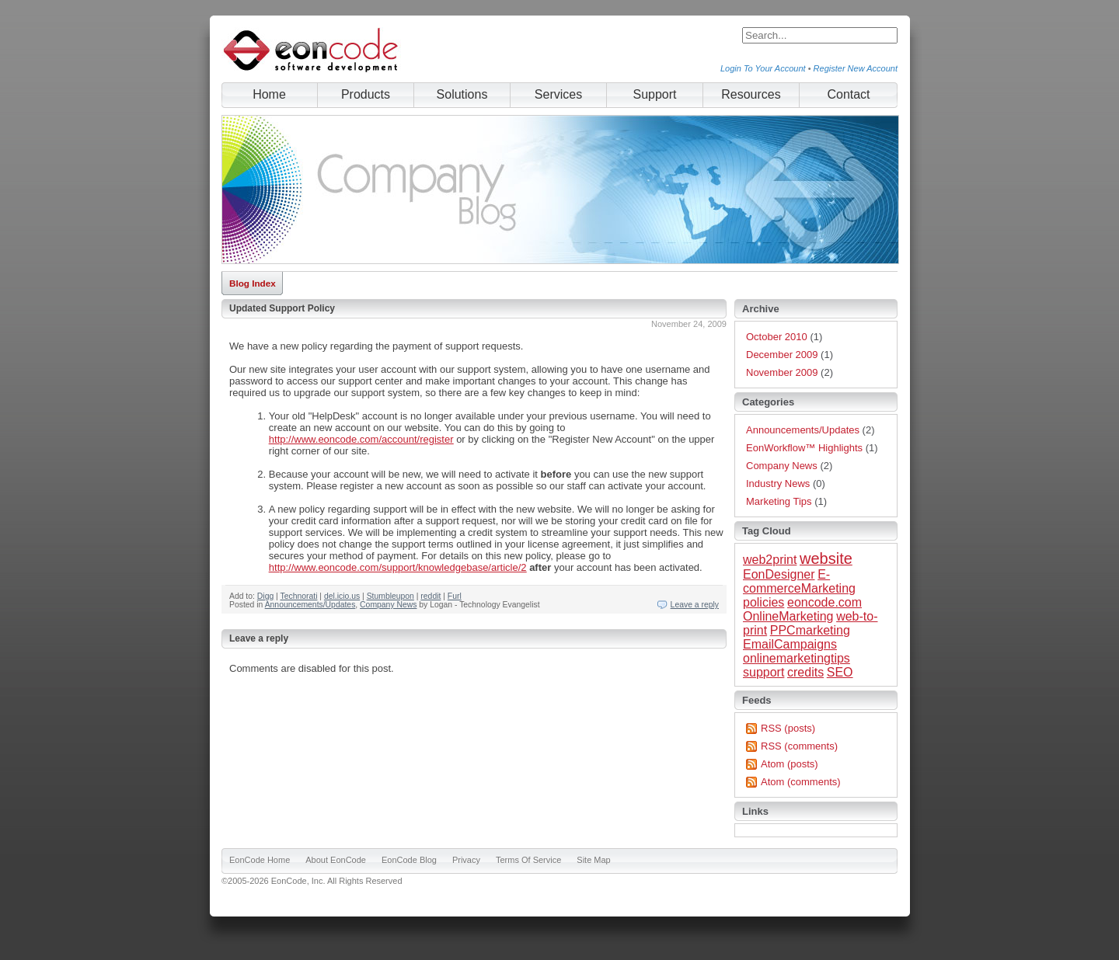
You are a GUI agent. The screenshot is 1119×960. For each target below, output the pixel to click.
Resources (750, 94)
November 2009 (782, 372)
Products (365, 94)
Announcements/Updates (310, 604)
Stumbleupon (390, 596)
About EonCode (335, 859)
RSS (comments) (799, 746)
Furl (455, 596)
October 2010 (776, 337)
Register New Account (856, 68)
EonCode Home (259, 859)
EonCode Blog (409, 859)
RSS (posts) (788, 728)
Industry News (778, 483)
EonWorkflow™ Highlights (804, 448)
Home (269, 94)
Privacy (466, 859)
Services (558, 94)
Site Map (593, 859)
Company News (388, 604)
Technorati (299, 596)
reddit (430, 596)
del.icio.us (342, 596)
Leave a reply (695, 604)
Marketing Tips (779, 501)
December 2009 (782, 354)
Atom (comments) (801, 782)
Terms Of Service (528, 859)
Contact (848, 94)
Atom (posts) (789, 764)
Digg (265, 596)
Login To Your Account (763, 68)
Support (654, 94)
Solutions (462, 94)
